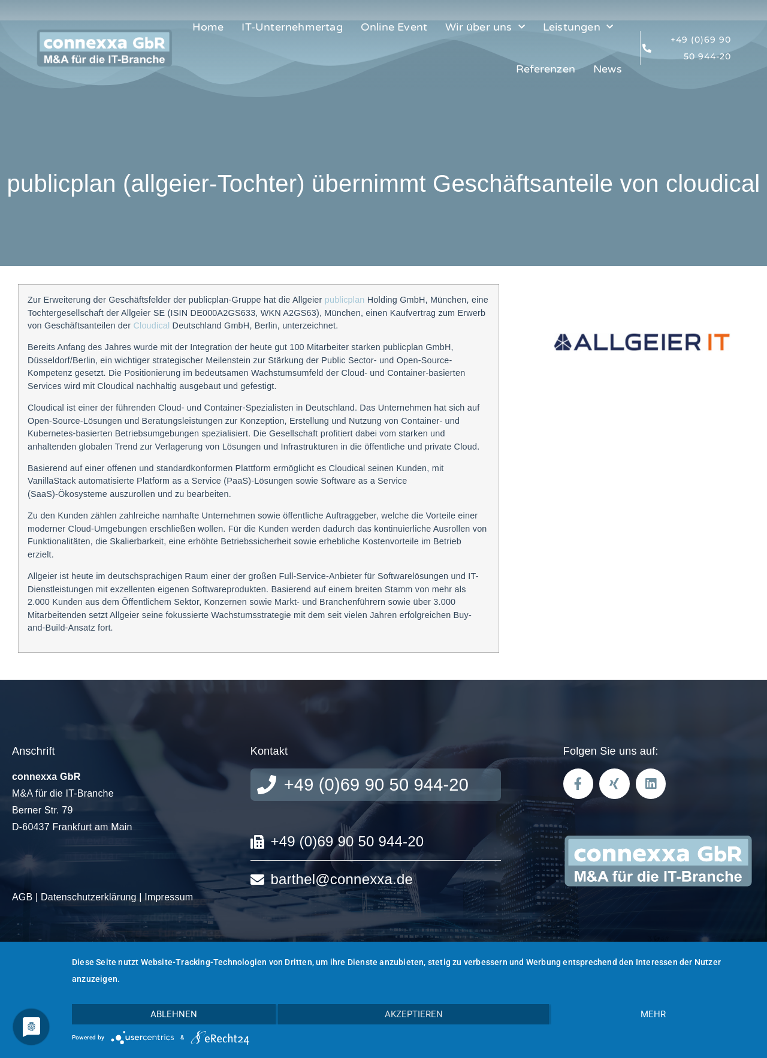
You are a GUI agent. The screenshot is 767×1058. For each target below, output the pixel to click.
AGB (22, 897)
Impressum (168, 897)
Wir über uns (485, 27)
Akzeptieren (414, 1014)
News (607, 69)
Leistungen (578, 27)
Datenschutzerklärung (89, 897)
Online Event (394, 27)
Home (208, 27)
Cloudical (151, 325)
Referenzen (545, 69)
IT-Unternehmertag (291, 27)
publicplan (343, 300)
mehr (653, 1014)
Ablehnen (173, 1014)
